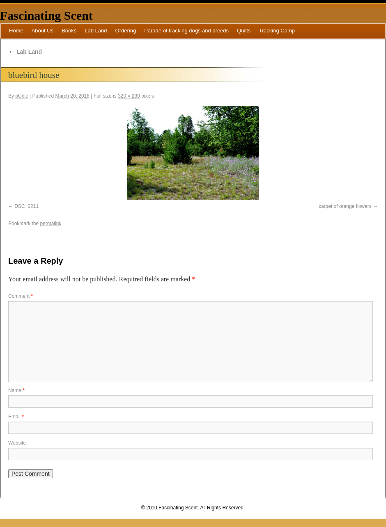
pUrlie (21, 96)
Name (16, 390)
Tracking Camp (277, 30)
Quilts (243, 30)
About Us (42, 30)
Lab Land (96, 30)
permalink (50, 223)
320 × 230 (129, 96)
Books (69, 30)
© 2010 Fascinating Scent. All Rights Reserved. (193, 508)
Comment (20, 296)
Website (17, 443)
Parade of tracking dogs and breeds (186, 30)
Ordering (125, 30)
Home (16, 30)
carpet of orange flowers (345, 206)
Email (16, 417)
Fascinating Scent (46, 15)
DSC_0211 (26, 206)
